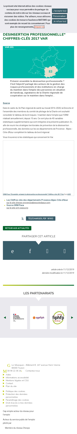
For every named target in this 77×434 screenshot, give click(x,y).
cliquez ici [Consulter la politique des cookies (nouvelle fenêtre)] (39, 27)
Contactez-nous (33, 370)
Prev (5, 317)
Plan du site (11, 386)
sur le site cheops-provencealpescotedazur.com (28, 202)
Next (72, 317)
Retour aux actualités (17, 228)
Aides (8, 374)
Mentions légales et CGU (17, 380)
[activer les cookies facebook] (12, 251)
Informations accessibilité (17, 377)
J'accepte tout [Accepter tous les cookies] (59, 11)
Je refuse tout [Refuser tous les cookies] (59, 21)
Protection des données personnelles (16, 395)
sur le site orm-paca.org (17, 208)
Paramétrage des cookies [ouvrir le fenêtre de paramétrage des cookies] (17, 400)
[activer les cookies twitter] (47, 251)
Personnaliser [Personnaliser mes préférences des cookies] (59, 16)
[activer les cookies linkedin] (30, 251)
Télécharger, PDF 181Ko (40, 218)
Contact (9, 383)
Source (6, 103)
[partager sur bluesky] (64, 251)
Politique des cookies (15, 391)
